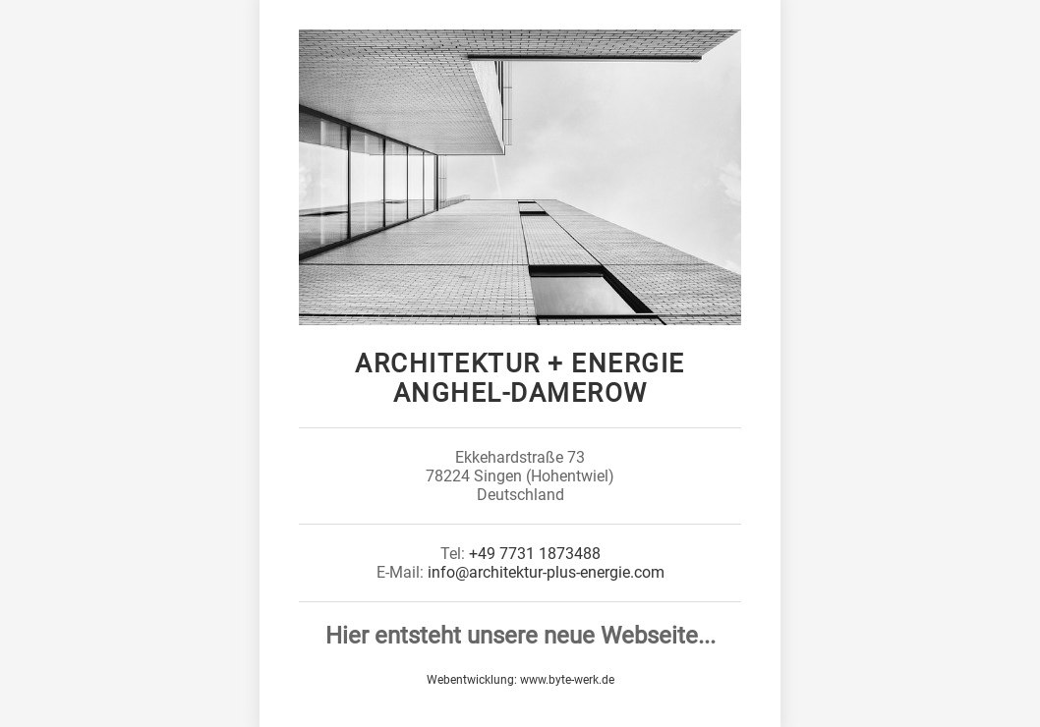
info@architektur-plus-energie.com (546, 572)
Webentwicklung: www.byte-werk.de (520, 680)
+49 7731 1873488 (535, 553)
